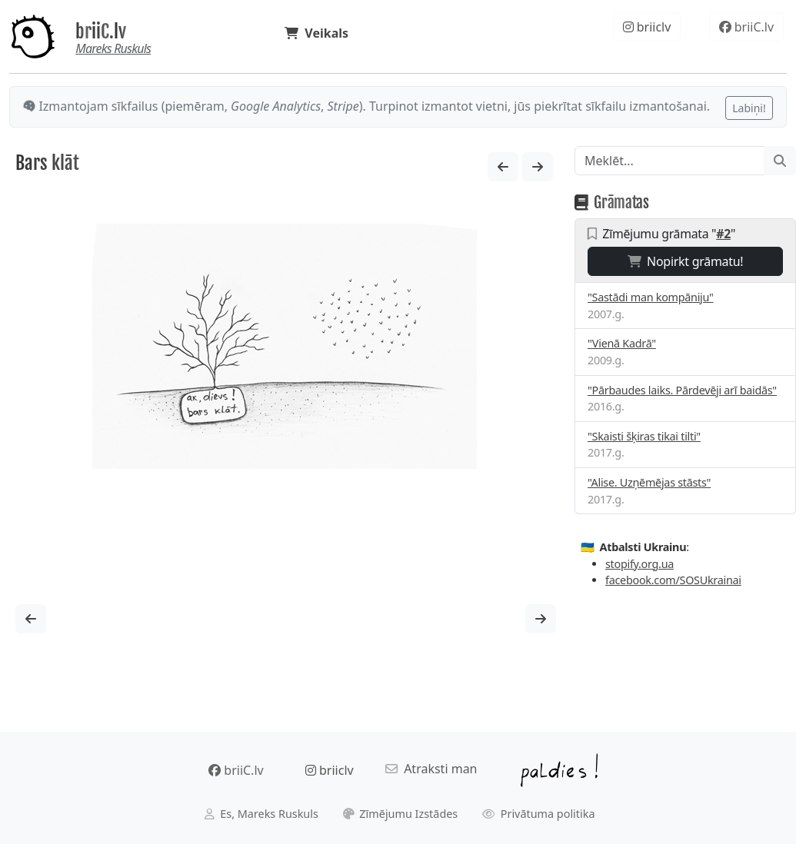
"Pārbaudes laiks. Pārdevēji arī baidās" (682, 390)
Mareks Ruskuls (113, 48)
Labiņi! (748, 108)
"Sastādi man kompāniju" (651, 297)
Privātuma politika (538, 813)
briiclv (647, 26)
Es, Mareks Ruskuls (261, 813)
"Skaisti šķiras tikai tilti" (644, 436)
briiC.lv (100, 31)
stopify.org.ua (639, 564)
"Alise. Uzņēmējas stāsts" (649, 482)
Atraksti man (431, 768)
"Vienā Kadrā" (622, 343)
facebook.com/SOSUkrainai (673, 580)
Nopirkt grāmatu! (686, 261)
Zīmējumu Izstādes (400, 813)
